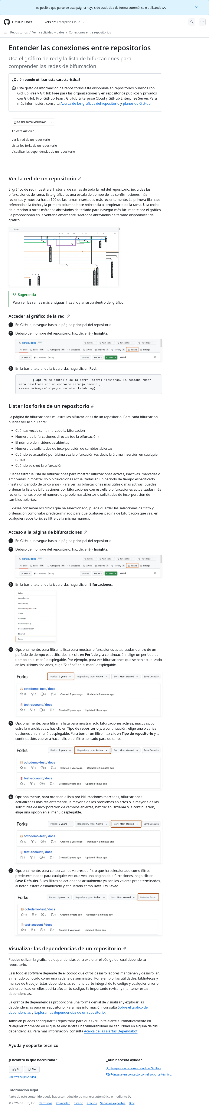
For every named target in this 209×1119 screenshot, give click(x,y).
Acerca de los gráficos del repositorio (90, 103)
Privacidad (63, 1103)
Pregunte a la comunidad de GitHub (133, 1068)
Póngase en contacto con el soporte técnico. (139, 1074)
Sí (16, 1069)
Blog (132, 1103)
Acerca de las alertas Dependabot (111, 1031)
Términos (45, 1103)
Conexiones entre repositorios (90, 32)
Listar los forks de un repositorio (51, 405)
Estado (78, 1103)
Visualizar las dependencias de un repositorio (67, 948)
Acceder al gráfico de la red (39, 316)
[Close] (196, 6)
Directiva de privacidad (22, 1077)
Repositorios (19, 32)
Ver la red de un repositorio (45, 178)
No (32, 1069)
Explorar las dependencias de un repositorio (69, 1012)
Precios (92, 1103)
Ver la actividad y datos (48, 32)
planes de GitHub (137, 103)
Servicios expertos (112, 1103)
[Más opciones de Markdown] (51, 122)
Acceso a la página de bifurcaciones (48, 532)
